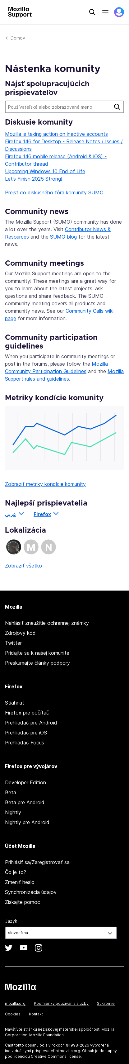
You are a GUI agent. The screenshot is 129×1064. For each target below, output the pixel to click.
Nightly (13, 812)
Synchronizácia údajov (31, 892)
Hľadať (117, 107)
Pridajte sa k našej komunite (37, 653)
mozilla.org (15, 1003)
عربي (10, 514)
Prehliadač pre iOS (26, 732)
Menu (105, 12)
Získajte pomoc (22, 902)
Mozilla (20, 987)
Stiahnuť (14, 703)
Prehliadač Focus (24, 742)
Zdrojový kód (20, 633)
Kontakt (36, 1014)
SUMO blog (63, 237)
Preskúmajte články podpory (37, 663)
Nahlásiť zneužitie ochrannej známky (47, 623)
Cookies (13, 1014)
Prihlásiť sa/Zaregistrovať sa (37, 862)
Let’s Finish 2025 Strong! (33, 179)
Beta (10, 792)
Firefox (42, 514)
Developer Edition (25, 782)
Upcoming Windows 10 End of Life (45, 171)
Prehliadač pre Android (31, 723)
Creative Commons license (56, 1056)
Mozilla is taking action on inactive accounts (56, 134)
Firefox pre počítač (27, 713)
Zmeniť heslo (20, 882)
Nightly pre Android (27, 822)
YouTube (23, 948)
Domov (18, 37)
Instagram (38, 948)
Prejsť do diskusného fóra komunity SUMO (54, 192)
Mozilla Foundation (46, 1035)
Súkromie (106, 1003)
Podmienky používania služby (61, 1003)
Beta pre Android (24, 802)
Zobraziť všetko (23, 566)
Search (92, 12)
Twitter (13, 643)
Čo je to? (15, 872)
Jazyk (11, 921)
